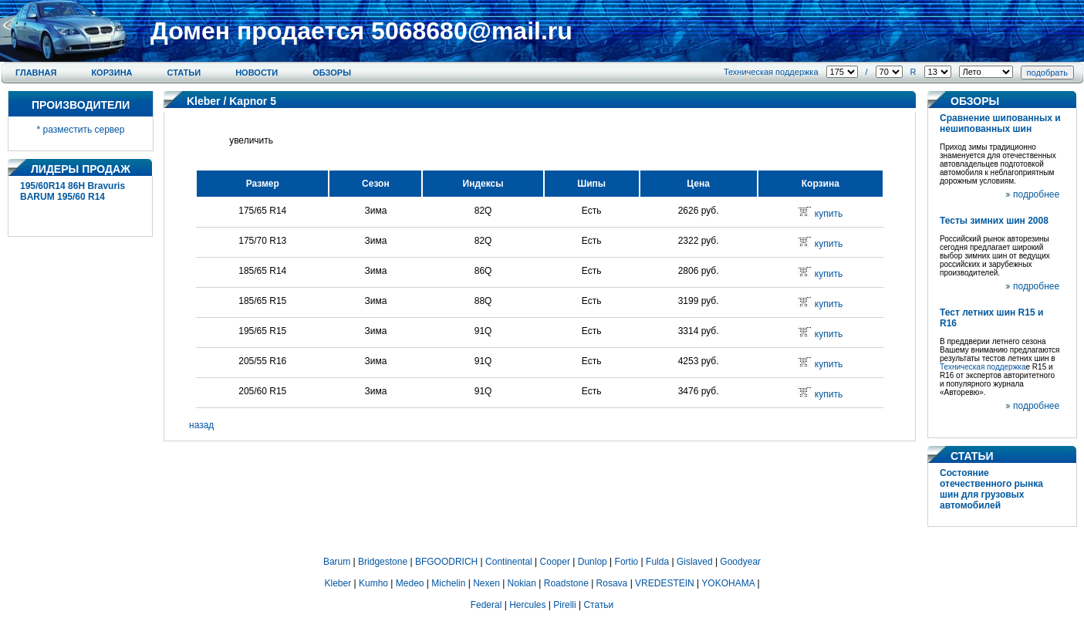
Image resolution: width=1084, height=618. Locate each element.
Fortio (627, 561)
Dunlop (592, 561)
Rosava (612, 583)
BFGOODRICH (446, 561)
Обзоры (331, 72)
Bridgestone (382, 561)
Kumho (373, 583)
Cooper (555, 561)
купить (829, 213)
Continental (508, 561)
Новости (256, 72)
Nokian (522, 583)
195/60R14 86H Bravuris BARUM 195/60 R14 (72, 191)
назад (201, 425)
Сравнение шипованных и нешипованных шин (1000, 123)
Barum (336, 561)
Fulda (657, 561)
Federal (486, 604)
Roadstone (566, 583)
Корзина (111, 72)
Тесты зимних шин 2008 (994, 220)
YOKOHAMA (728, 583)
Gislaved (695, 561)
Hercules (527, 604)
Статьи (184, 72)
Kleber (204, 101)
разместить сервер (84, 129)
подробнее (1036, 194)
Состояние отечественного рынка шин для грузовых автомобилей (991, 489)
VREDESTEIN (664, 583)
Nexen (486, 583)
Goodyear (740, 561)
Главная (35, 72)
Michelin (448, 583)
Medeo (410, 583)
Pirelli (564, 604)
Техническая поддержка (771, 71)
